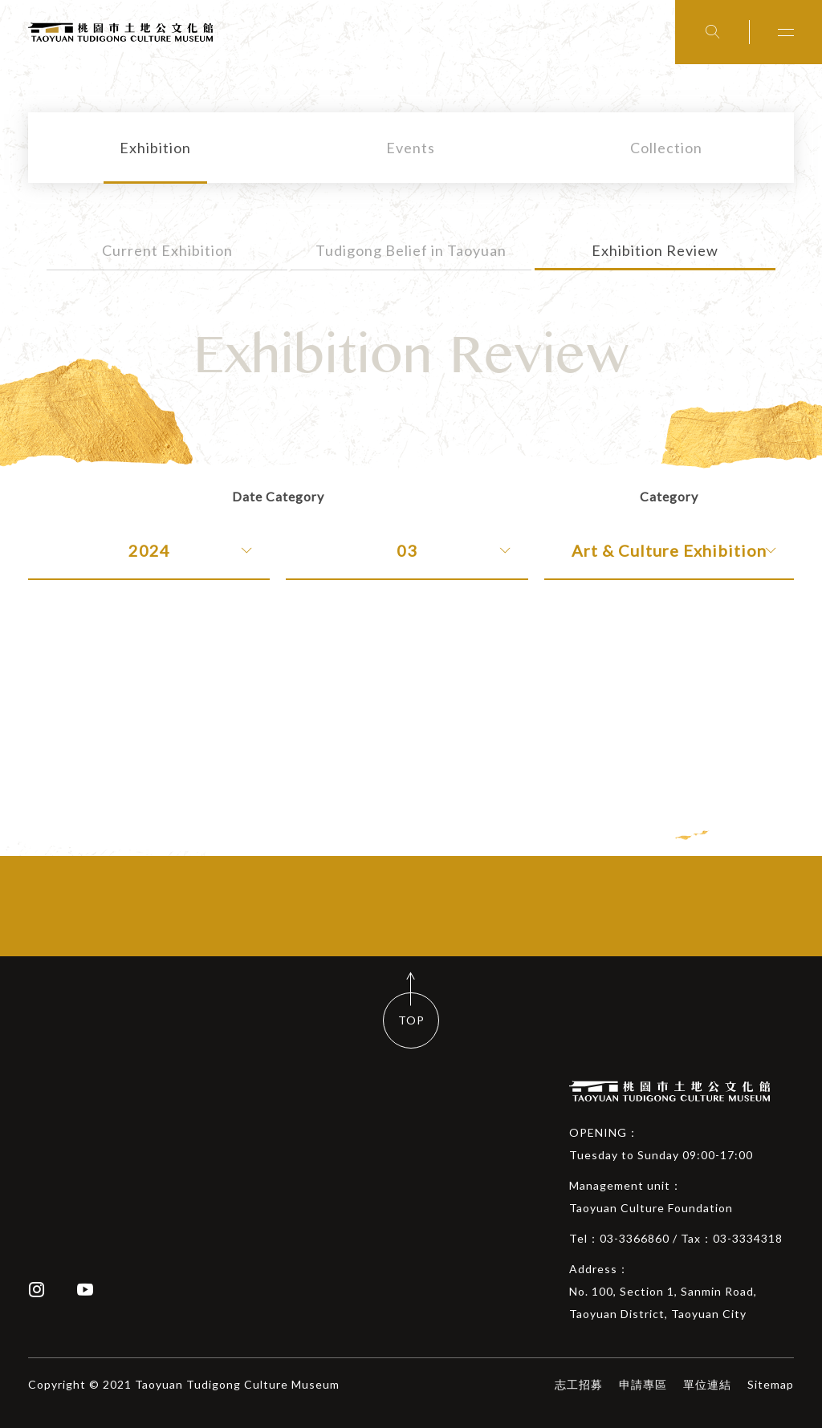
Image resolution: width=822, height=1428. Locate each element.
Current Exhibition (167, 250)
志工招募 (579, 1384)
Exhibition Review (655, 250)
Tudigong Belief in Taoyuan (411, 250)
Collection (666, 147)
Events (410, 147)
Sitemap (770, 1384)
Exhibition (155, 147)
